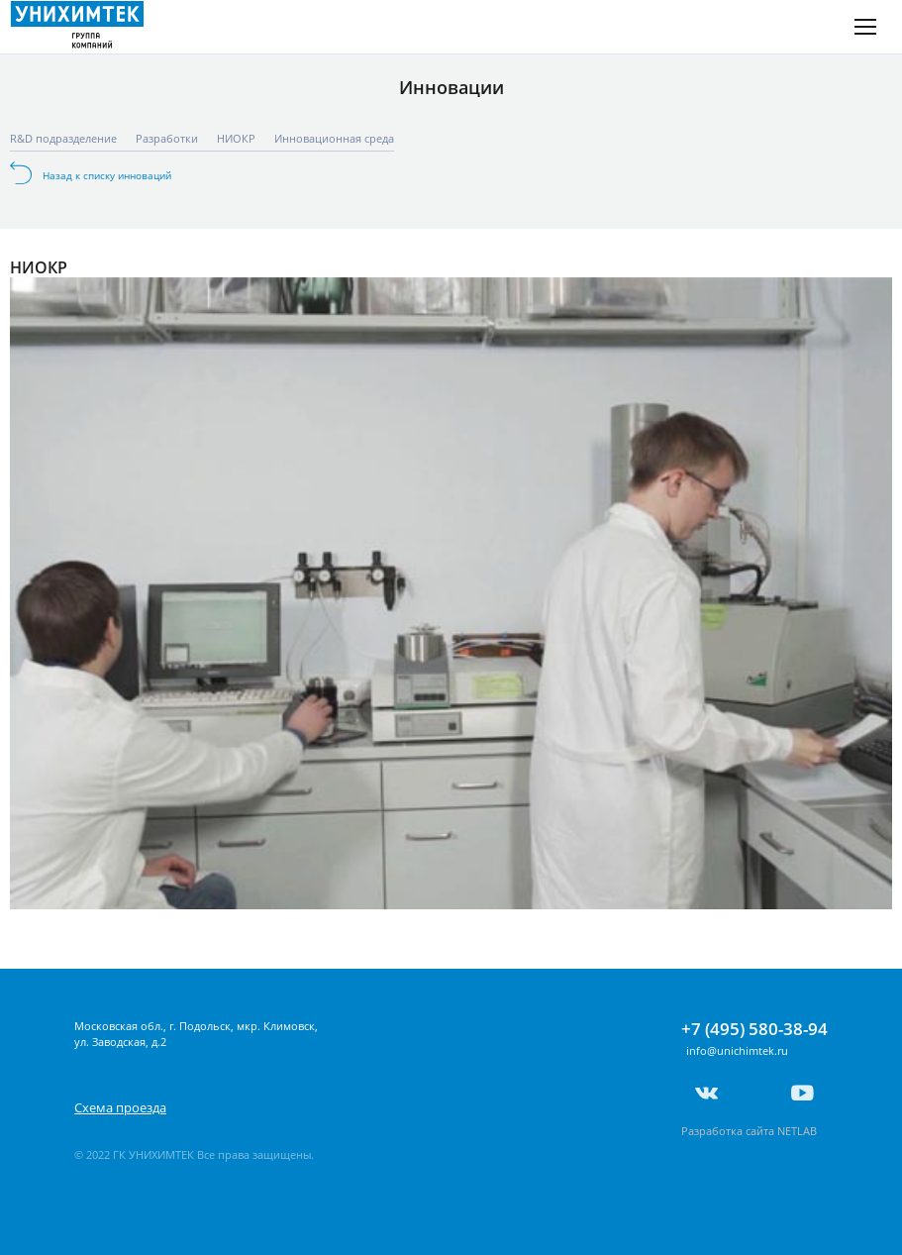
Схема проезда (120, 1107)
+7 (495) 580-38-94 (754, 1029)
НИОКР (236, 138)
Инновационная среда (334, 138)
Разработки (167, 138)
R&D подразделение (63, 138)
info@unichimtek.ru (737, 1050)
